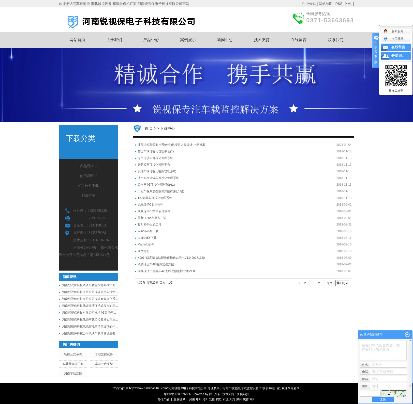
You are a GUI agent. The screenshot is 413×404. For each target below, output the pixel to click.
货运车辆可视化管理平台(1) (156, 151)
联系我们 (335, 40)
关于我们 (114, 40)
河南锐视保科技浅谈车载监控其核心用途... (90, 319)
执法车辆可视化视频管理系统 (157, 171)
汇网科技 (243, 394)
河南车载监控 (73, 373)
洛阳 (205, 399)
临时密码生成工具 (149, 224)
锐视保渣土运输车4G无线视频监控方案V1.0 (166, 271)
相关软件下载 (88, 186)
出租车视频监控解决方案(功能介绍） (162, 191)
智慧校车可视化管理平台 (154, 164)
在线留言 (299, 40)
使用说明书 (88, 176)
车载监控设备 (104, 354)
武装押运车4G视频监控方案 (156, 264)
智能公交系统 (73, 354)
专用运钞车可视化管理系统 (155, 158)
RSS (338, 4)
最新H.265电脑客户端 (152, 218)
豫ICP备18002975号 (177, 394)
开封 (232, 399)
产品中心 (151, 40)
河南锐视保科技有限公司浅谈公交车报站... (90, 292)
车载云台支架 (104, 364)
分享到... (397, 56)
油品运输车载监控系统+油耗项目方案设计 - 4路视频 (172, 144)
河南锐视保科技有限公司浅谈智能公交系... (90, 299)
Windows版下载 (148, 231)
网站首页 (77, 40)
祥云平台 (215, 394)
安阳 (212, 399)
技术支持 (262, 40)
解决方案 (88, 195)
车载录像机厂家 (73, 364)
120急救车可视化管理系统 (155, 198)
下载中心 (167, 128)
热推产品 (163, 399)
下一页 (316, 283)
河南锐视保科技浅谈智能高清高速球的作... (90, 326)
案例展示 (188, 40)
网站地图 (326, 4)
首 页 (149, 128)
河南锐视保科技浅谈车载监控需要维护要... (90, 285)
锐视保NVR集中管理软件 (154, 211)
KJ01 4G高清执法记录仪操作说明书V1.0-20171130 (171, 257)
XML (348, 4)
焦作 (246, 399)
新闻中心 (225, 40)
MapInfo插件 (146, 244)
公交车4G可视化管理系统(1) (156, 184)
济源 (226, 399)
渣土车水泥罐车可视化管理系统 (158, 178)
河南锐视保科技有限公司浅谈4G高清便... (89, 312)
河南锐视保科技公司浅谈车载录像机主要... (90, 333)
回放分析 (143, 251)
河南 (192, 399)
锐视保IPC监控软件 (150, 204)
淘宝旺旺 (393, 39)
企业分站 (309, 4)
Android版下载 (147, 238)
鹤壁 (219, 399)
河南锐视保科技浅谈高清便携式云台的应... (90, 305)
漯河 (239, 399)
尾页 (329, 283)
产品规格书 (88, 166)
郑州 (199, 399)
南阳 (252, 399)
